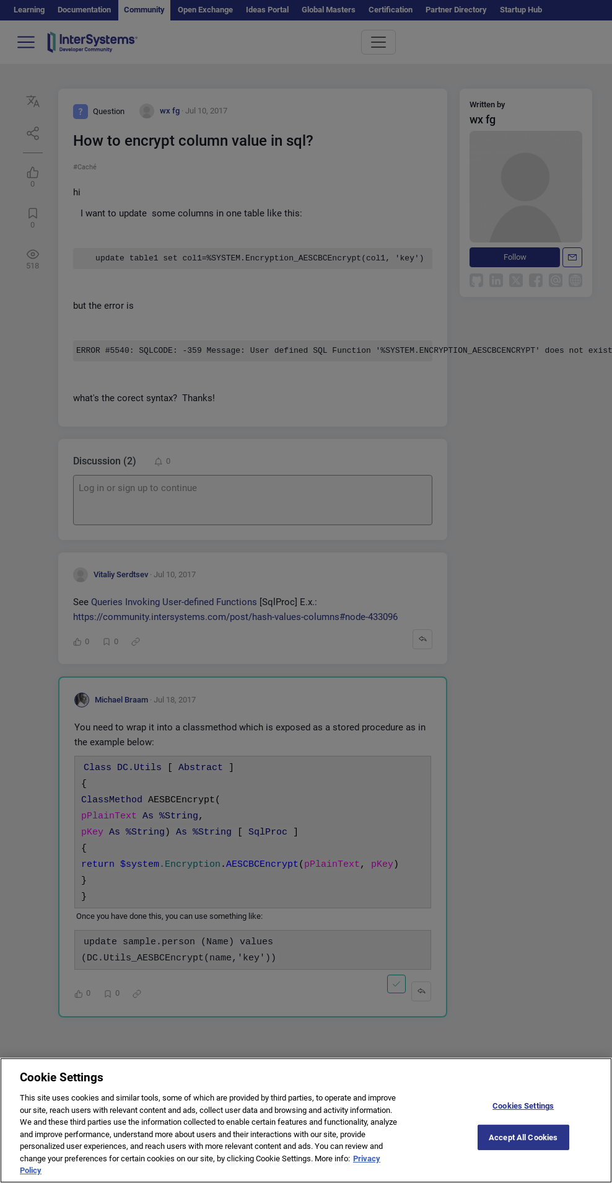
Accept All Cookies (523, 1146)
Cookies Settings (523, 1114)
